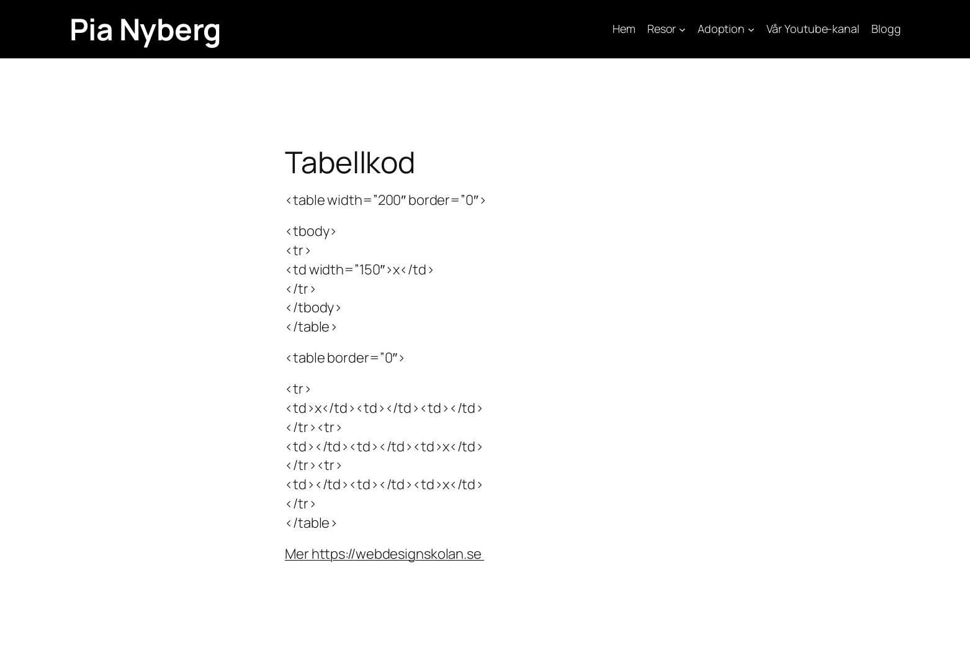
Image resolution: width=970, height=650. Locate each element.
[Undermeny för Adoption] (751, 29)
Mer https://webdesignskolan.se (384, 553)
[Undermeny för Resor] (682, 29)
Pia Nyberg (146, 29)
